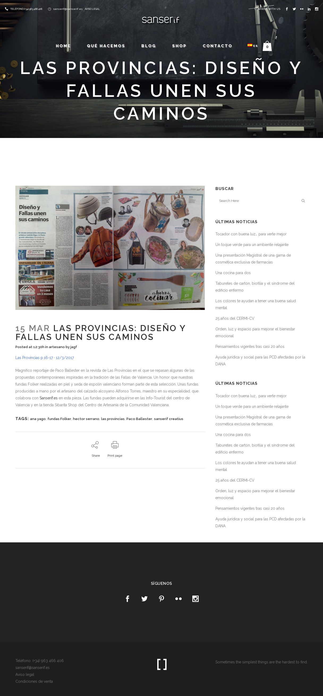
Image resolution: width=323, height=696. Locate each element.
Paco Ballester (139, 419)
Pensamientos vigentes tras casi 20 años (249, 346)
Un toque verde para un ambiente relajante (251, 245)
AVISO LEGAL (92, 9)
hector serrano (86, 419)
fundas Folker (59, 419)
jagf (73, 347)
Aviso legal (24, 674)
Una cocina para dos (233, 273)
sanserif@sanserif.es (68, 8)
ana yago (38, 419)
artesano (57, 347)
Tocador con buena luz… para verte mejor (251, 234)
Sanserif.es (49, 398)
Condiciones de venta (34, 681)
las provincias (113, 419)
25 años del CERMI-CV (234, 318)
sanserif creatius (168, 419)
